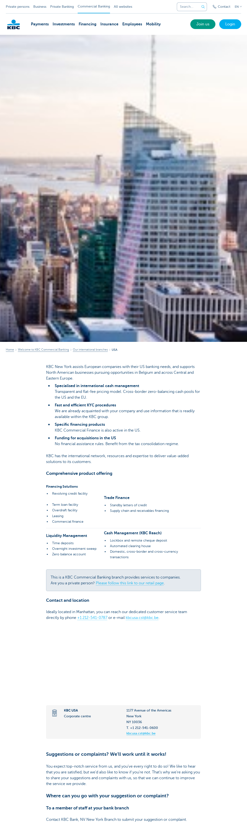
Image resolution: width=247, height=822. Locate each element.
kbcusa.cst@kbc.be (142, 618)
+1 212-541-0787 (92, 618)
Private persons (17, 6)
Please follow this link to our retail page (130, 583)
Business (39, 6)
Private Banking (62, 6)
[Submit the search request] (203, 6)
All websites (123, 6)
